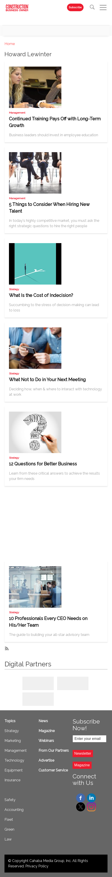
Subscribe (75, 7)
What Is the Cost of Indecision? (41, 295)
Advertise (46, 760)
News (43, 721)
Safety (9, 800)
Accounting (14, 810)
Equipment (13, 770)
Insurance (12, 780)
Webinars (46, 741)
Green (9, 829)
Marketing (12, 741)
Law (8, 839)
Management (17, 112)
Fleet (8, 819)
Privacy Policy (36, 866)
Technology (14, 760)
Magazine (47, 731)
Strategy (14, 289)
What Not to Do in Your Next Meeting (47, 379)
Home (9, 44)
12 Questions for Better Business (43, 464)
